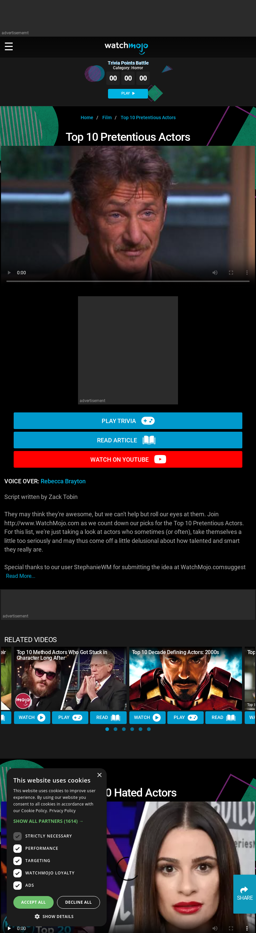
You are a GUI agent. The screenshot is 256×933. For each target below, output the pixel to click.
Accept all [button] (33, 902)
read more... (20, 576)
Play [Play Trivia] (70, 718)
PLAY (128, 93)
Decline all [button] (78, 902)
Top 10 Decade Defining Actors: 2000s (175, 652)
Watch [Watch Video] (32, 718)
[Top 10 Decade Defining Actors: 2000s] (185, 678)
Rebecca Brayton (63, 481)
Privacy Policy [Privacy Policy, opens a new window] (62, 811)
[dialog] (57, 847)
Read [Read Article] (109, 717)
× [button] (99, 775)
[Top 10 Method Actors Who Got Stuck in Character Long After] (70, 678)
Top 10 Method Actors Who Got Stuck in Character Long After (62, 655)
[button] (107, 729)
